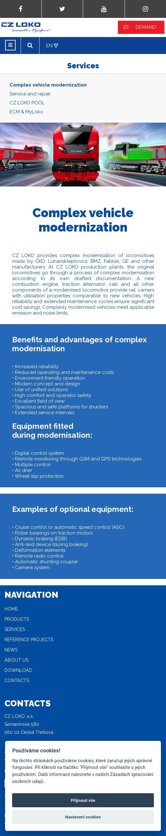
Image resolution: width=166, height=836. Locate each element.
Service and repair (30, 94)
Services (14, 629)
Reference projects (28, 639)
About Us (16, 660)
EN (49, 46)
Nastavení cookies (83, 816)
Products (16, 619)
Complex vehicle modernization (48, 85)
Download (18, 670)
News (11, 649)
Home (11, 609)
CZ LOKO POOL (27, 103)
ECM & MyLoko (26, 112)
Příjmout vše (83, 800)
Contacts (16, 680)
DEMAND (146, 27)
